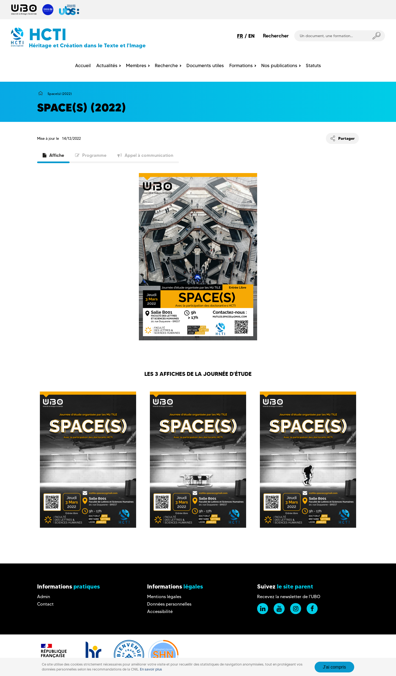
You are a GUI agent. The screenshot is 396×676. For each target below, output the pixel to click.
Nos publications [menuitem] (279, 65)
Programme (90, 155)
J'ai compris (334, 667)
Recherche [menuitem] (166, 65)
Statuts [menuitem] (313, 65)
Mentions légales (164, 596)
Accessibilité (160, 611)
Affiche (53, 155)
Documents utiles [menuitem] (205, 65)
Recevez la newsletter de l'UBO (288, 596)
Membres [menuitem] (136, 65)
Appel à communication (145, 155)
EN (251, 36)
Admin (43, 596)
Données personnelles (169, 604)
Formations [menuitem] (241, 65)
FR (240, 36)
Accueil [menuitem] (83, 65)
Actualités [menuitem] (106, 65)
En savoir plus (151, 669)
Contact (45, 604)
